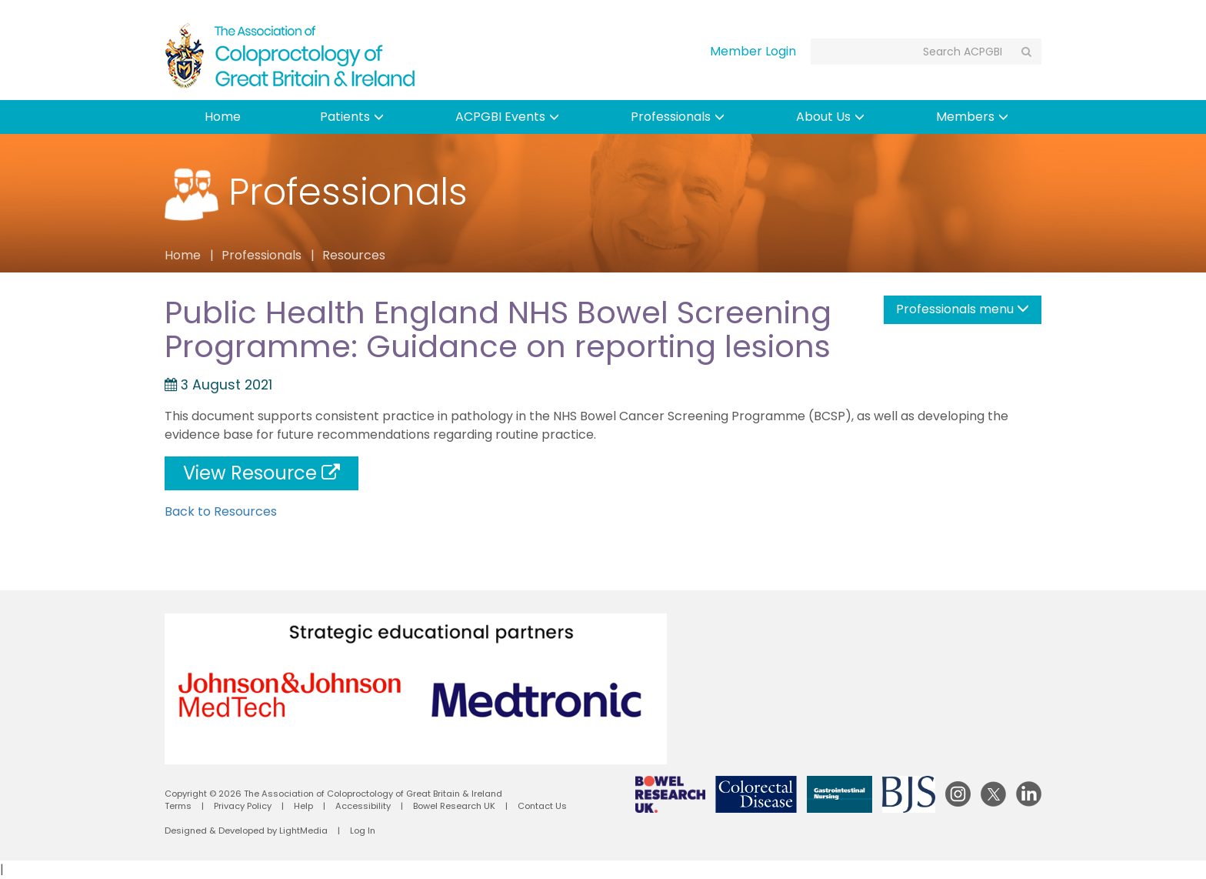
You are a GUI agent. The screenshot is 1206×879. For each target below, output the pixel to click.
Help (303, 806)
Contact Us (542, 806)
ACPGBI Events (507, 116)
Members (972, 116)
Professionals (678, 116)
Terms (178, 806)
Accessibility (363, 806)
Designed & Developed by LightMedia (246, 830)
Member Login (753, 51)
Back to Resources (221, 511)
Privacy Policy (243, 806)
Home (223, 116)
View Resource (261, 473)
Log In (362, 830)
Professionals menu (962, 309)
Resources (353, 255)
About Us (830, 116)
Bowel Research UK (454, 806)
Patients (352, 116)
